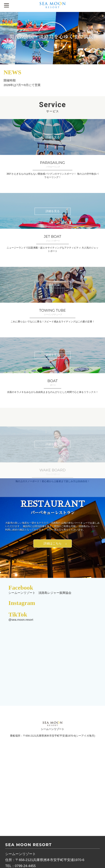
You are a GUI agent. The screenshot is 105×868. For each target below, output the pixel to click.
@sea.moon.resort (20, 619)
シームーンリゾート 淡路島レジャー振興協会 (39, 592)
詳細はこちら (53, 543)
